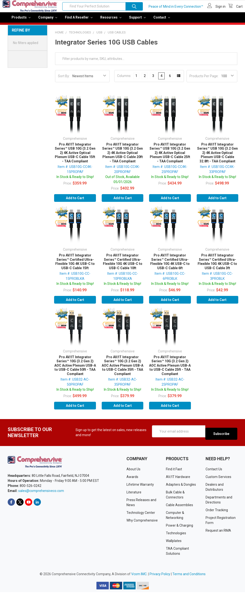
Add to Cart (75, 201)
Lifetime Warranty (140, 485)
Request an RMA (218, 531)
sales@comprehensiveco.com (41, 492)
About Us (133, 470)
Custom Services (218, 478)
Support (137, 21)
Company (47, 21)
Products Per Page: (204, 79)
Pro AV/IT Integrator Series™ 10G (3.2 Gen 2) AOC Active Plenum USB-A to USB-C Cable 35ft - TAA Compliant (122, 368)
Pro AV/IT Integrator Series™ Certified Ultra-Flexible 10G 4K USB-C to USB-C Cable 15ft (75, 265)
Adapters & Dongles (181, 485)
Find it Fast (174, 470)
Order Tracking (217, 511)
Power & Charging (179, 526)
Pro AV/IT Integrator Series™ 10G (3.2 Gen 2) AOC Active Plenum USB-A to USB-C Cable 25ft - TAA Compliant (170, 368)
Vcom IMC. (139, 575)
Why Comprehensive (142, 521)
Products (21, 21)
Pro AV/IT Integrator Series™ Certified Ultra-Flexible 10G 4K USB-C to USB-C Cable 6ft (170, 265)
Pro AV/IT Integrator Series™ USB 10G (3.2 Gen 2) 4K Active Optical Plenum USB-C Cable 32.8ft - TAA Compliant (217, 156)
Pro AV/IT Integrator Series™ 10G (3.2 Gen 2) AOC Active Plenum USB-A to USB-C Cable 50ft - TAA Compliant (75, 368)
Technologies (176, 534)
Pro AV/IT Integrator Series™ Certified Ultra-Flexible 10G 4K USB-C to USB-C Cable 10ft (122, 265)
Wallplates (174, 542)
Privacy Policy (160, 575)
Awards (132, 478)
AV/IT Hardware (178, 478)
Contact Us (214, 470)
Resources (110, 21)
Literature (133, 493)
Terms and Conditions (189, 575)
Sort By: (64, 79)
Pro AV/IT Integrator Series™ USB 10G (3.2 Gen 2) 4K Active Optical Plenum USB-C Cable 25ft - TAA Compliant (170, 156)
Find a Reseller (79, 21)
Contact (161, 21)
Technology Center (140, 514)
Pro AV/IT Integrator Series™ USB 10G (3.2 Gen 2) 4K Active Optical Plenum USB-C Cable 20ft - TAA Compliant (122, 156)
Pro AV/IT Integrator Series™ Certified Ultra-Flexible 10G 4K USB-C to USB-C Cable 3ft (217, 265)
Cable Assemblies (179, 506)
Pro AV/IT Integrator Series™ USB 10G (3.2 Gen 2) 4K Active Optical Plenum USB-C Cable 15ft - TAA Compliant (75, 156)
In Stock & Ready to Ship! (75, 180)
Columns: (124, 79)
